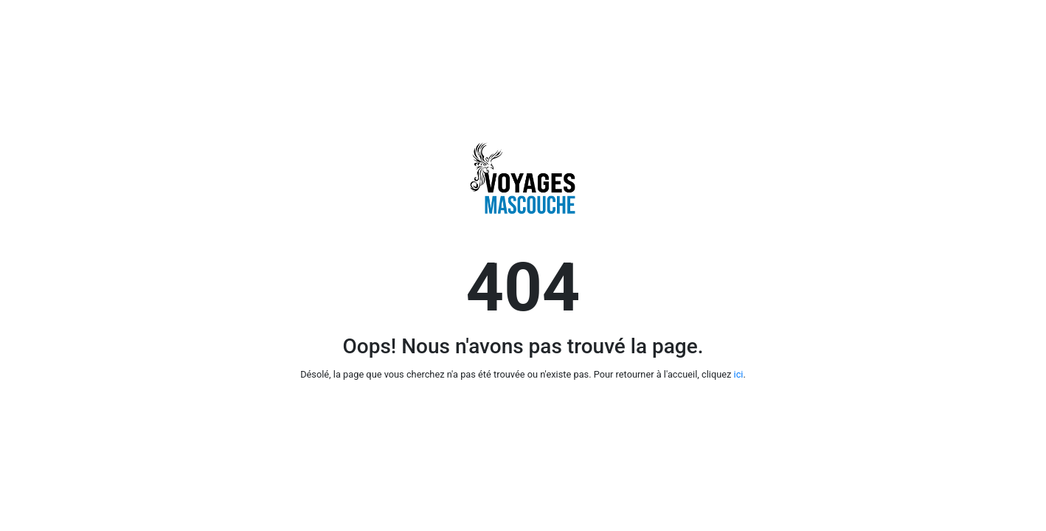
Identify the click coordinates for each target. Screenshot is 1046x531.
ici (739, 374)
